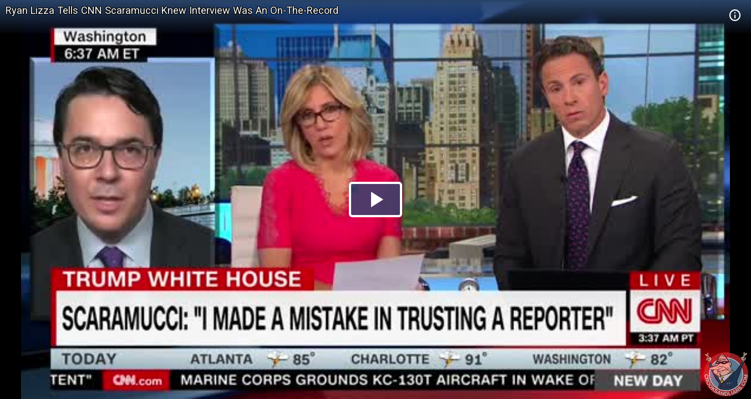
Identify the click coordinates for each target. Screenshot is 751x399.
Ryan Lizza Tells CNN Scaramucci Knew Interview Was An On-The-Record (172, 10)
